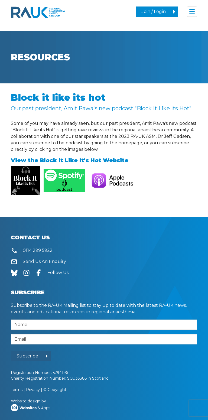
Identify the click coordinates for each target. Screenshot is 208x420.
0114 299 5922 (32, 250)
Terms (16, 389)
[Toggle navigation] (192, 11)
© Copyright (54, 389)
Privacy (33, 389)
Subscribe (27, 356)
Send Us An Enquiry (38, 261)
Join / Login (154, 11)
